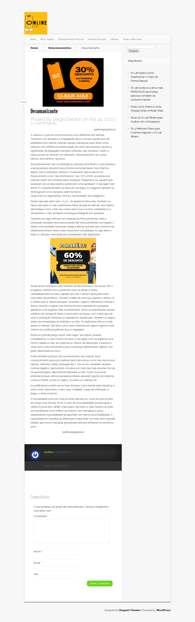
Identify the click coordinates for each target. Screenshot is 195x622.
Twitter (84, 466)
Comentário (41, 516)
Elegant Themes (129, 613)
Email (37, 566)
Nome (38, 555)
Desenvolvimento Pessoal (70, 39)
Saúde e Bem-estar (132, 39)
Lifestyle (114, 39)
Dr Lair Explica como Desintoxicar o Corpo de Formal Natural (144, 76)
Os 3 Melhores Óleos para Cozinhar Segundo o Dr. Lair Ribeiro (146, 132)
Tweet (23, 102)
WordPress (163, 613)
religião (65, 201)
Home (33, 39)
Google (73, 466)
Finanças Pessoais (97, 39)
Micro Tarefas (47, 39)
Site (36, 577)
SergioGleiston (67, 119)
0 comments (44, 123)
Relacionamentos (59, 48)
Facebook (78, 466)
